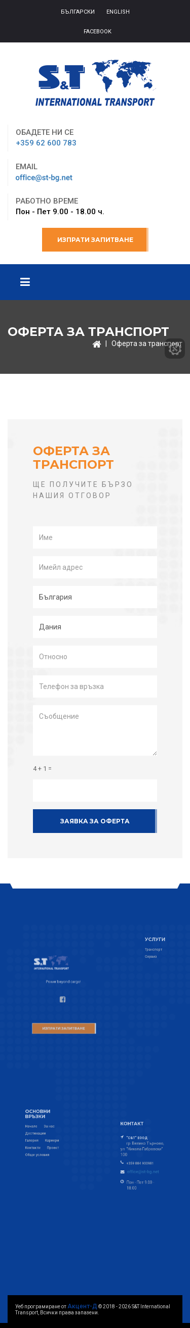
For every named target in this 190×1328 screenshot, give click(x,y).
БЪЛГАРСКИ (78, 12)
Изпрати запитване (95, 239)
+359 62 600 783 (46, 142)
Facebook (97, 31)
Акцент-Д (82, 1306)
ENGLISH (118, 12)
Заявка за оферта (95, 821)
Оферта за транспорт (146, 343)
